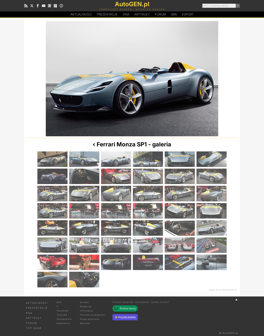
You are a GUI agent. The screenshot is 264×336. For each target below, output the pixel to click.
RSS (59, 302)
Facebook (63, 310)
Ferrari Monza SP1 (122, 144)
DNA (29, 312)
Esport (188, 14)
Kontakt (84, 302)
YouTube (62, 315)
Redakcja (85, 306)
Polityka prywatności (93, 315)
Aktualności (81, 14)
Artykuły (142, 14)
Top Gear (34, 328)
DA (126, 14)
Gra (174, 14)
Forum (160, 14)
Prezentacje (107, 14)
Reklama (85, 323)
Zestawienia (64, 319)
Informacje (86, 310)
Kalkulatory (63, 323)
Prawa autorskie (89, 319)
